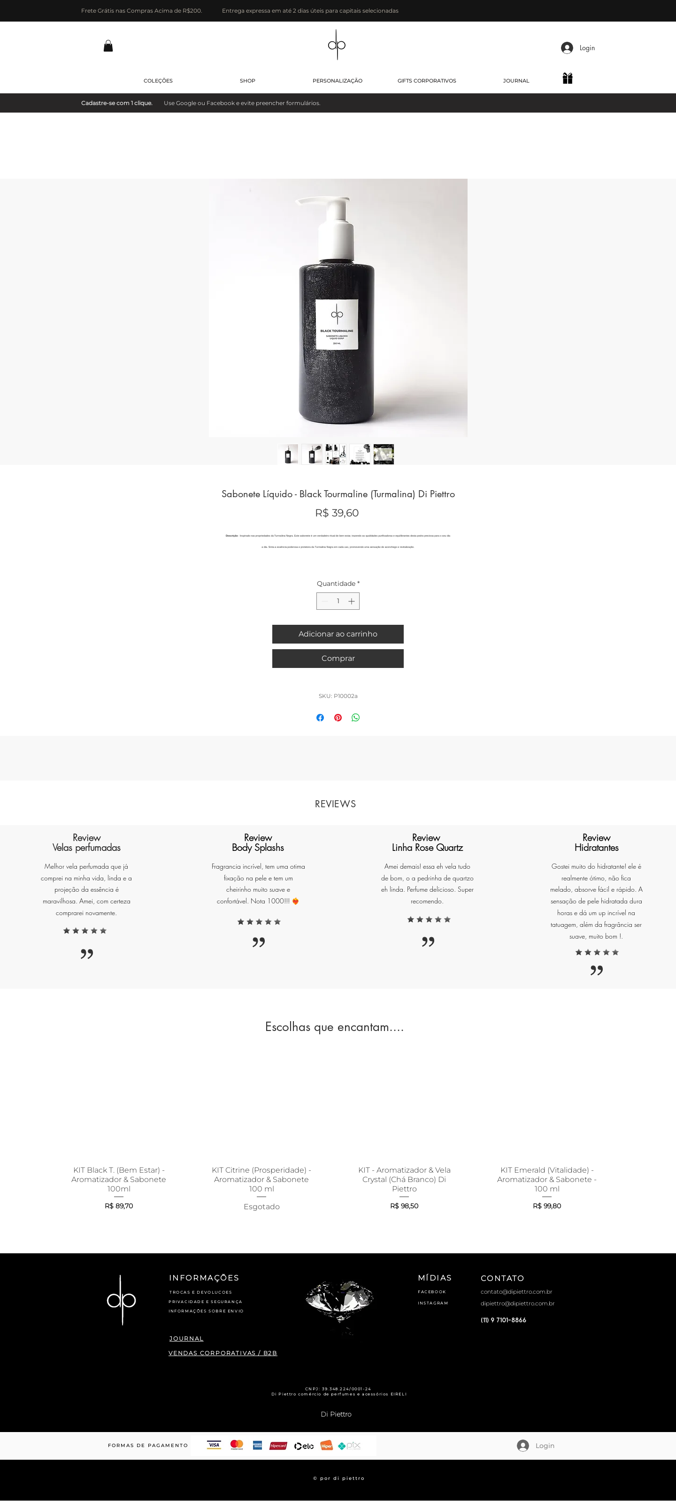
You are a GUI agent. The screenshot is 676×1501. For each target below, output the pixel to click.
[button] (108, 46)
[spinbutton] (338, 601)
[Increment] (352, 601)
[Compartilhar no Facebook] (320, 717)
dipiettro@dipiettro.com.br (518, 1303)
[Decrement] (324, 601)
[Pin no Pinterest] (338, 717)
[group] (332, 1135)
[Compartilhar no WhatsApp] (355, 717)
